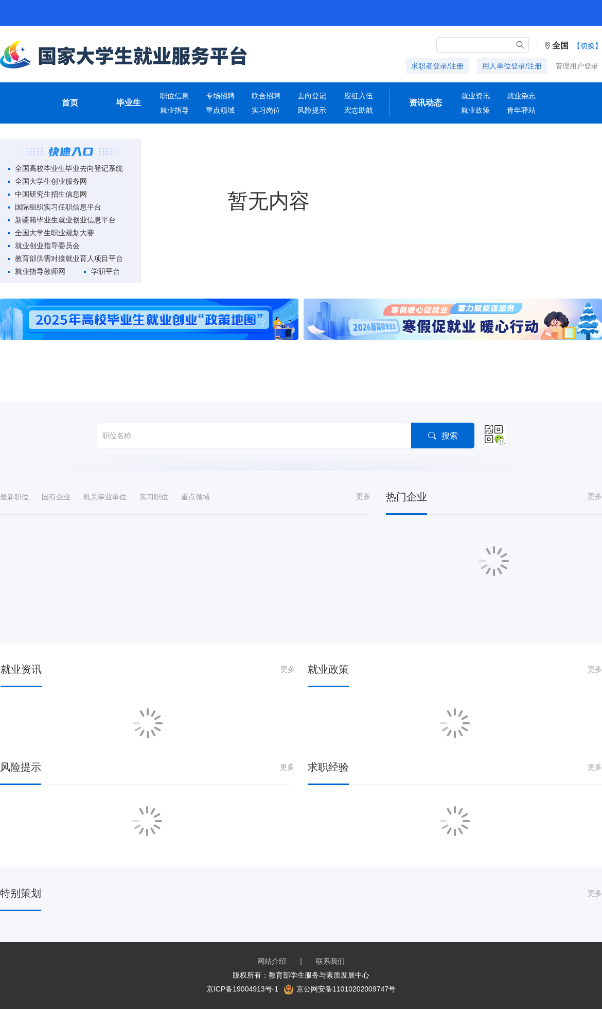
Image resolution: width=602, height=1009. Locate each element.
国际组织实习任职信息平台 (58, 207)
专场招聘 (220, 96)
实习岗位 (266, 110)
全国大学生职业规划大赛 (54, 233)
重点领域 (220, 110)
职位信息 (174, 96)
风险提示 (311, 110)
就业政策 (475, 110)
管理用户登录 (576, 66)
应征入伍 (358, 96)
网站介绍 (271, 961)
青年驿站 (521, 110)
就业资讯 (475, 96)
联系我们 (330, 961)
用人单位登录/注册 (512, 66)
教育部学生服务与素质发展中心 (319, 975)
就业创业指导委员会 (47, 245)
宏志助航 (358, 110)
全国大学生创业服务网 (51, 181)
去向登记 (311, 96)
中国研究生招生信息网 (51, 194)
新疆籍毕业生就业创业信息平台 (65, 220)
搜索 (443, 435)
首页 (70, 102)
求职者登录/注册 (437, 66)
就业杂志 (521, 96)
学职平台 (105, 271)
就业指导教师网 (40, 271)
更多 (363, 496)
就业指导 (174, 110)
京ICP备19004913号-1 (242, 989)
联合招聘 (266, 96)
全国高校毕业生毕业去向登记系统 (69, 168)
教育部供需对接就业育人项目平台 (69, 258)
